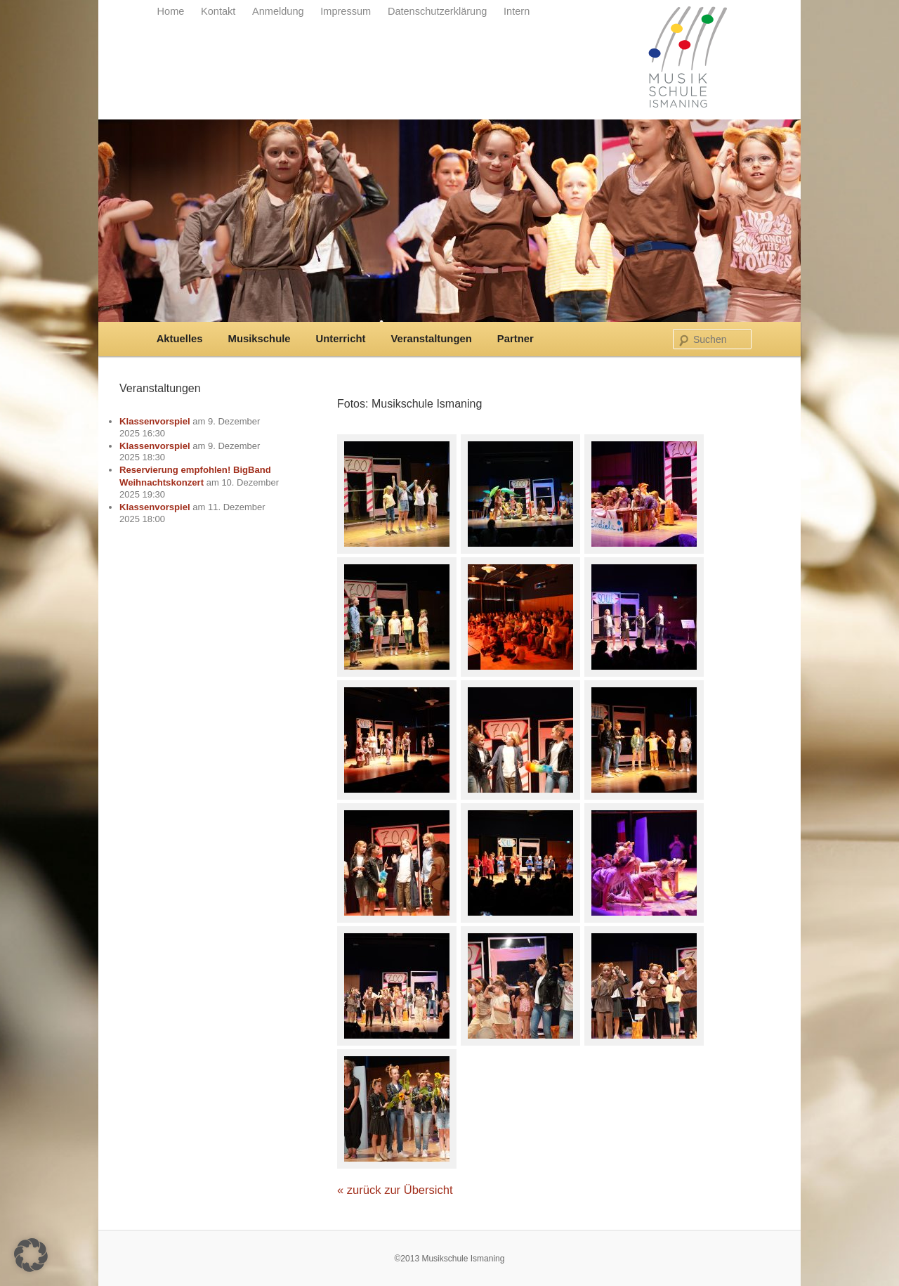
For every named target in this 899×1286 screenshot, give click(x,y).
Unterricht (341, 338)
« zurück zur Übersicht (395, 1190)
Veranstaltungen (431, 338)
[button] (31, 1255)
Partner (515, 338)
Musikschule (259, 338)
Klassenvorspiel (154, 421)
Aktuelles (180, 338)
